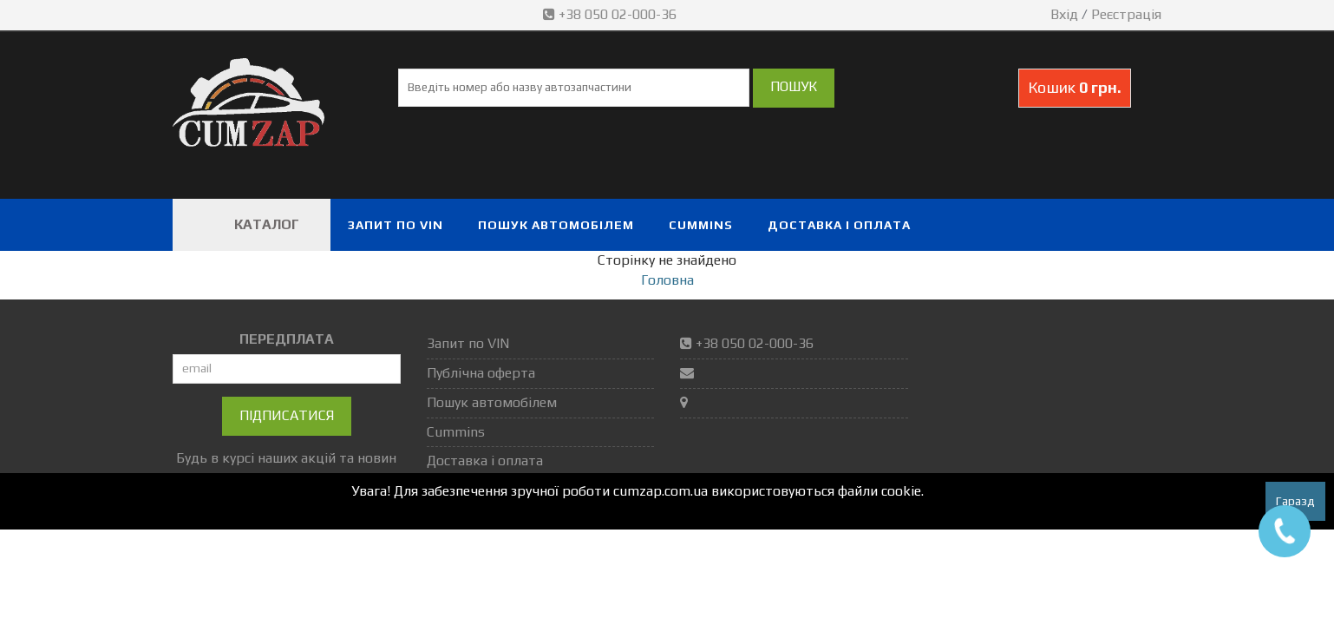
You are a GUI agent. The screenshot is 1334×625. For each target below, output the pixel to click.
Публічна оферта (481, 373)
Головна (667, 280)
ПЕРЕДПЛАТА (286, 339)
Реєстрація (1126, 14)
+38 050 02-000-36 (611, 14)
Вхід (1064, 14)
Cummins (701, 225)
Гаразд (1295, 501)
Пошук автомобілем (556, 225)
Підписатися (286, 415)
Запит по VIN (395, 225)
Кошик (1074, 87)
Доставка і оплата (839, 225)
